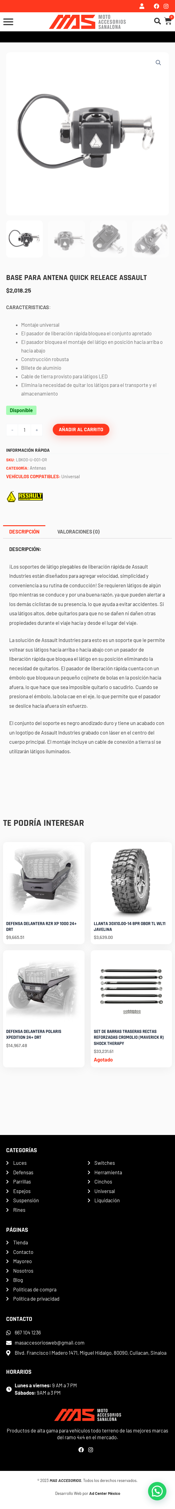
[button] (158, 62)
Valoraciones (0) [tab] (78, 531)
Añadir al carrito (81, 429)
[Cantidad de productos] (24, 430)
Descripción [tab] (24, 531)
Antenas (38, 468)
